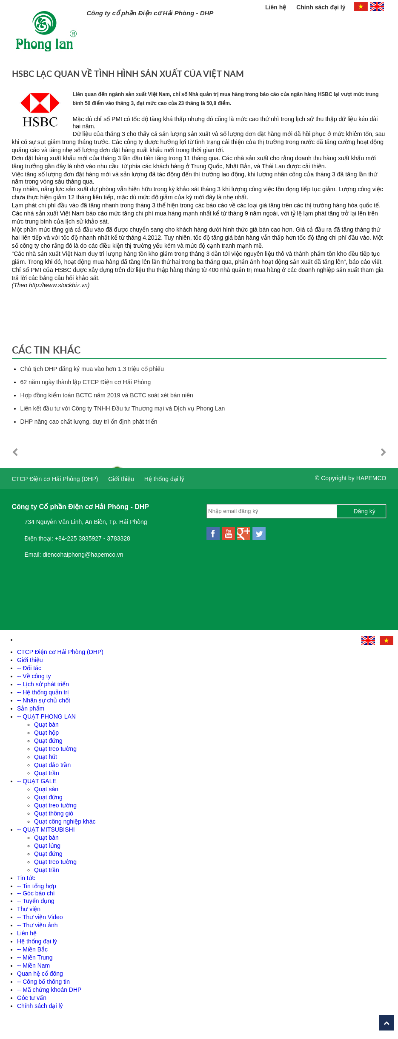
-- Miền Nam (33, 965)
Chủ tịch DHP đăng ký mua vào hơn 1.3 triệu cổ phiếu (92, 368)
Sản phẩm (30, 708)
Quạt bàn (46, 724)
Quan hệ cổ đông (40, 973)
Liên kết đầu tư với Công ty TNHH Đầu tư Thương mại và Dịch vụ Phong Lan (122, 408)
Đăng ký (364, 511)
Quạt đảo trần (52, 765)
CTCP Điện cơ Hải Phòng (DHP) (55, 479)
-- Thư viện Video (40, 917)
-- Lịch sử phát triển (43, 684)
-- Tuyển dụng (35, 900)
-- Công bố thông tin (43, 981)
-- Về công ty (34, 676)
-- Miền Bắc (32, 949)
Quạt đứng (48, 740)
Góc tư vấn (31, 997)
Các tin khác (46, 350)
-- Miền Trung (34, 957)
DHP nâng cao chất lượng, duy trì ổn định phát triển (88, 421)
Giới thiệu (121, 479)
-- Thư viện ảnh (37, 925)
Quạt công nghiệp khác (64, 821)
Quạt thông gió (53, 813)
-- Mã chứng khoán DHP (49, 989)
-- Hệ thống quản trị (43, 692)
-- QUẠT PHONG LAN (46, 716)
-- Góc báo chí (36, 893)
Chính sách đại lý (320, 7)
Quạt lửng (47, 845)
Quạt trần (46, 773)
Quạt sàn (46, 789)
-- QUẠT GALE (37, 781)
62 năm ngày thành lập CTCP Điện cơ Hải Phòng (85, 382)
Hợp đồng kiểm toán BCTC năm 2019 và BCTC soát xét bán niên (106, 395)
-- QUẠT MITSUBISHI (46, 829)
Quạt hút (45, 756)
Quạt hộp (46, 732)
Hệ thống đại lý (164, 479)
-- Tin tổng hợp (36, 886)
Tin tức (26, 878)
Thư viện (28, 909)
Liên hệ (276, 7)
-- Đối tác (29, 668)
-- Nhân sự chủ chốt (43, 700)
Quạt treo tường (55, 748)
